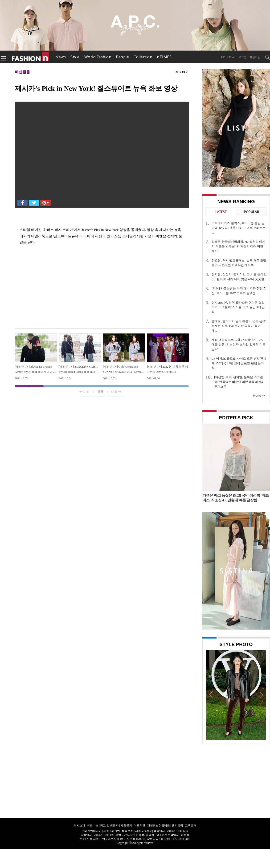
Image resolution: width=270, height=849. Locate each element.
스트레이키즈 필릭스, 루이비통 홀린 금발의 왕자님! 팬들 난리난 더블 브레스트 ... (239, 227)
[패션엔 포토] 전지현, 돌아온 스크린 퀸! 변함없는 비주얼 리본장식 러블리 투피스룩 (239, 381)
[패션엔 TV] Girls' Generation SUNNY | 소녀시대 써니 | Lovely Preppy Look (122, 371)
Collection (143, 57)
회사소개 (79, 825)
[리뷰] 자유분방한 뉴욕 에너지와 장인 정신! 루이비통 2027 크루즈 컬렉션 (239, 291)
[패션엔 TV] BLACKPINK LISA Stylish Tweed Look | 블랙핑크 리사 (78, 371)
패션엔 (30, 57)
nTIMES (164, 57)
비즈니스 (92, 825)
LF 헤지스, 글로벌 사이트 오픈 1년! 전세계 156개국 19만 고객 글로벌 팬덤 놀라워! (239, 363)
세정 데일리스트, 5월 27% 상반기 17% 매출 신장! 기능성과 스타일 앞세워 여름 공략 (239, 344)
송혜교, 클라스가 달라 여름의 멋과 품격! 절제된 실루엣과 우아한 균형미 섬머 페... (239, 325)
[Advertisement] (102, 291)
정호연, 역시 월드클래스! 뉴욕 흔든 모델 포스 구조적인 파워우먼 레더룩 (239, 263)
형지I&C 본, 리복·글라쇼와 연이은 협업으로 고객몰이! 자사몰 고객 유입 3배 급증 (238, 307)
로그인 (242, 57)
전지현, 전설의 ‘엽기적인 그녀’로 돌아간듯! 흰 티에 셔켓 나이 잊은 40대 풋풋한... (239, 277)
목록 (101, 391)
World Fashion (97, 57)
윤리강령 (177, 825)
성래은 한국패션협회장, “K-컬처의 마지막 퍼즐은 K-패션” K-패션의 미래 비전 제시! (238, 246)
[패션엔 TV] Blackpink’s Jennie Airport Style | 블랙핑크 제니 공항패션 (35, 371)
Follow (228, 57)
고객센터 (190, 825)
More (257, 395)
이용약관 (139, 825)
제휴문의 (126, 825)
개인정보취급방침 (158, 825)
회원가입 (255, 57)
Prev (211, 694)
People (122, 57)
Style (75, 57)
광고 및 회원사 (109, 825)
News (60, 57)
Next (261, 694)
